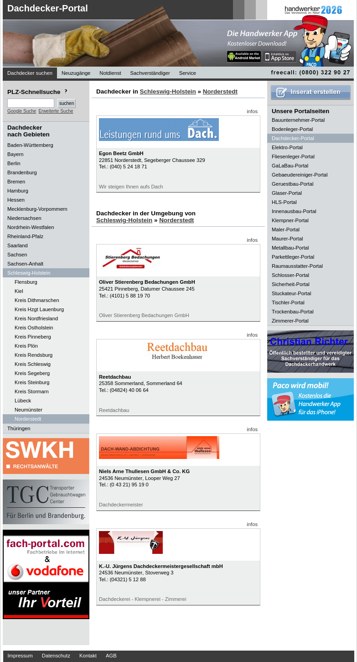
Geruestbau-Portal (292, 184)
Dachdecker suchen (29, 73)
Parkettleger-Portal (293, 257)
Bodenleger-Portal (292, 129)
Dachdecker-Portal (47, 8)
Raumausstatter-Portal (297, 266)
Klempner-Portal (290, 220)
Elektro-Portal (287, 147)
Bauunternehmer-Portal (298, 120)
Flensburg (26, 282)
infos (252, 111)
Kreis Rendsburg (33, 355)
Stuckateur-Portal (291, 293)
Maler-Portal (286, 229)
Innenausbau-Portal (294, 211)
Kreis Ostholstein (34, 327)
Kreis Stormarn (32, 391)
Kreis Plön (26, 346)
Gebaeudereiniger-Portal (300, 174)
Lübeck (23, 400)
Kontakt (88, 655)
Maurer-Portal (287, 238)
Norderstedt (28, 419)
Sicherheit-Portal (291, 284)
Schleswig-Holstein (168, 91)
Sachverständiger (150, 73)
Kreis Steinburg (32, 382)
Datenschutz (56, 655)
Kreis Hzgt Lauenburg (39, 309)
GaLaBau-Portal (290, 165)
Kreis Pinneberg (33, 336)
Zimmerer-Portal (290, 320)
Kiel (19, 291)
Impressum (20, 655)
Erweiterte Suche (55, 111)
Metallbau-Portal (290, 247)
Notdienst (110, 73)
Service (187, 73)
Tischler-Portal (288, 302)
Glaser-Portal (287, 193)
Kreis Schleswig (33, 364)
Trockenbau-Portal (293, 311)
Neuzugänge (76, 73)
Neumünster (28, 409)
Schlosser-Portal (290, 275)
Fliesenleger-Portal (293, 156)
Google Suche (21, 111)
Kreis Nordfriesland (36, 318)
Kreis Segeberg (32, 373)
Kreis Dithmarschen (37, 300)
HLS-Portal (284, 202)
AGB (111, 655)
